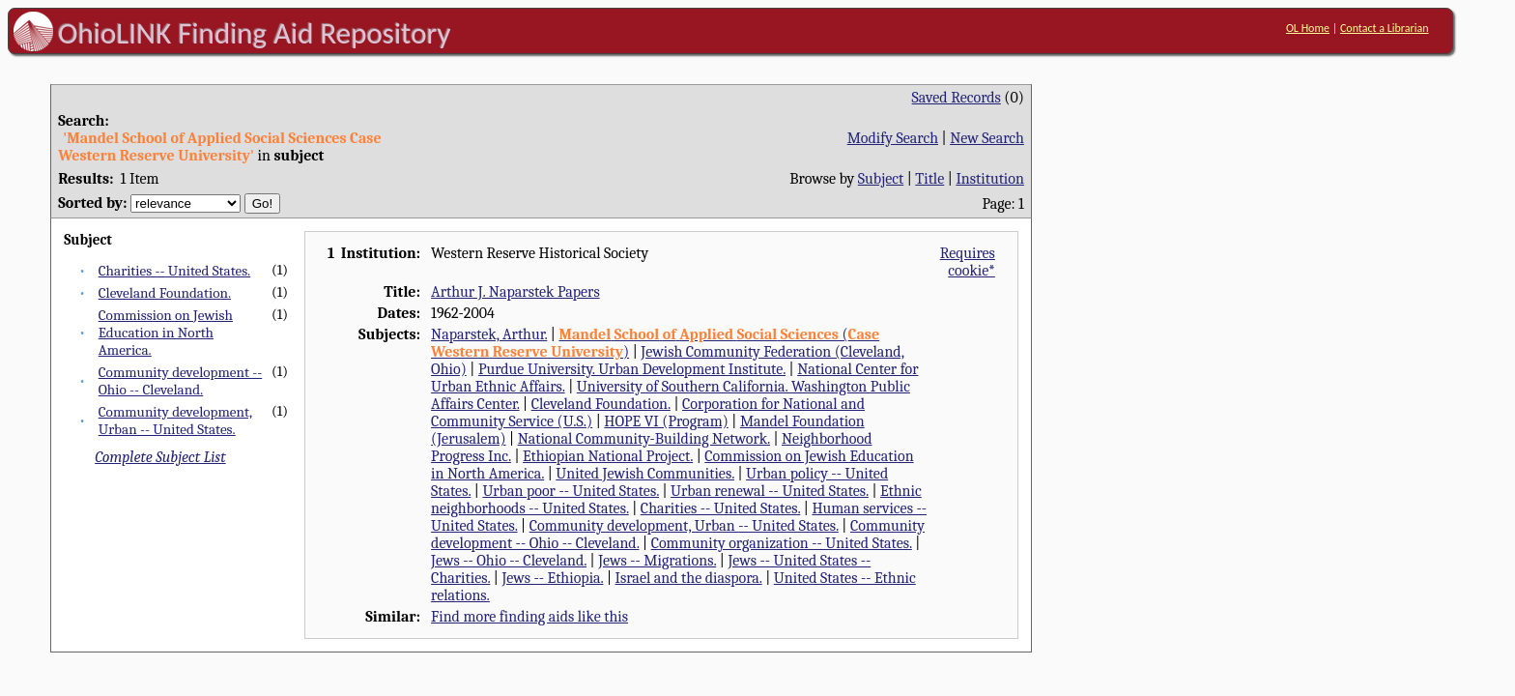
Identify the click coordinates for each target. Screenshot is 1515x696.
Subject (880, 179)
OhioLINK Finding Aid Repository (254, 32)
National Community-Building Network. (644, 439)
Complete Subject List (160, 457)
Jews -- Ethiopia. (552, 578)
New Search (987, 138)
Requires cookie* (967, 262)
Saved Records (956, 97)
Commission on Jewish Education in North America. (166, 332)
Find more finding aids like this (529, 616)
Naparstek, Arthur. (489, 334)
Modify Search (892, 138)
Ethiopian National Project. (608, 456)
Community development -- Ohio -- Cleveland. (181, 380)
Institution (990, 179)
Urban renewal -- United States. (770, 491)
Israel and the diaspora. (688, 578)
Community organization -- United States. (781, 543)
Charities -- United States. (175, 270)
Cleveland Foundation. (165, 293)
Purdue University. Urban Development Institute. (632, 369)
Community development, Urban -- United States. (176, 420)
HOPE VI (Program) (666, 421)
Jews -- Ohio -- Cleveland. (508, 560)
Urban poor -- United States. (570, 491)
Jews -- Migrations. (657, 560)
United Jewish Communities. (645, 473)
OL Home (1307, 28)
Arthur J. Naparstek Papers (515, 292)
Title (929, 179)
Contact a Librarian (1384, 28)
